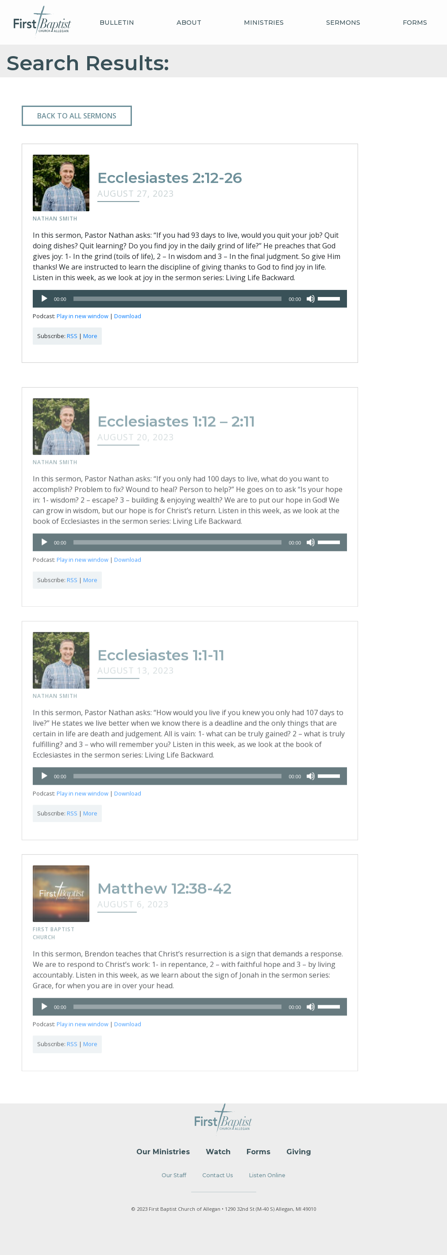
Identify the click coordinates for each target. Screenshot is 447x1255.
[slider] (177, 300)
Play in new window (82, 317)
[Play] (44, 300)
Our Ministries (163, 1152)
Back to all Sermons (76, 116)
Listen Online (267, 1175)
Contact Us (217, 1175)
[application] (190, 300)
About (189, 23)
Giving (298, 1152)
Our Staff (174, 1175)
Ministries (264, 23)
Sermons (343, 23)
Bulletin (117, 23)
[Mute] (310, 300)
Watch (218, 1152)
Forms (415, 23)
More (90, 337)
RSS (72, 337)
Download (127, 317)
